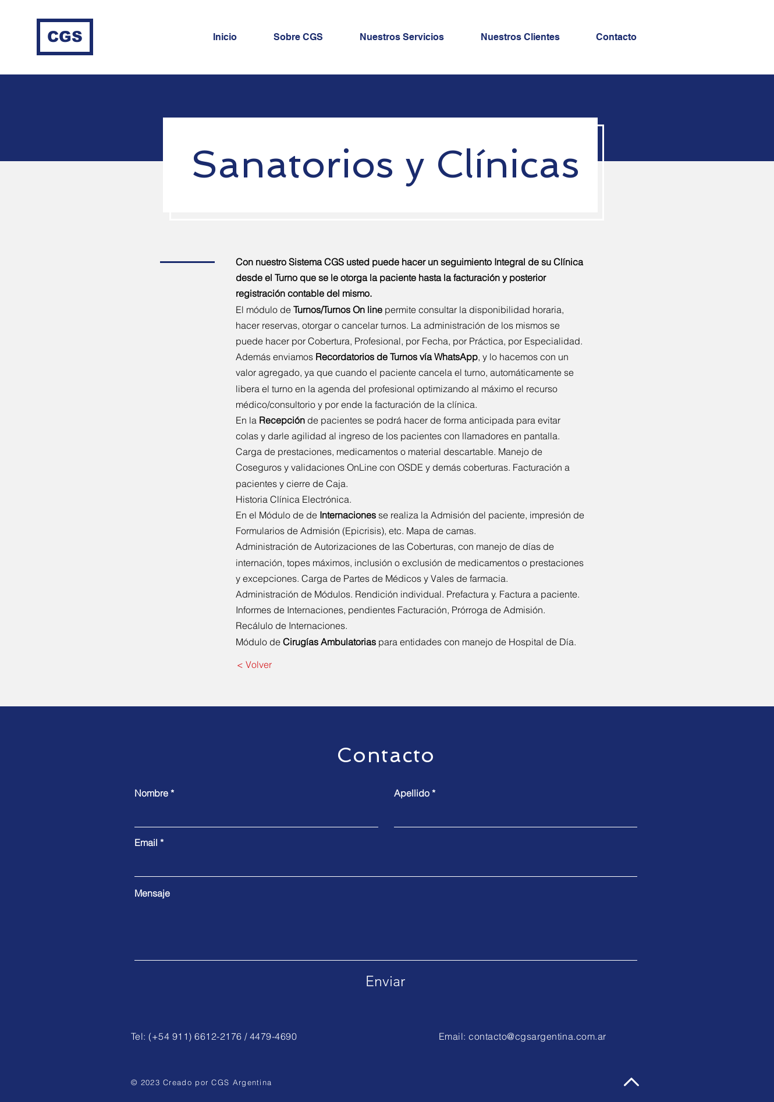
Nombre (151, 793)
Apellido (411, 793)
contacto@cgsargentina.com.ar (537, 1036)
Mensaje (152, 893)
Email (146, 842)
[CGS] (65, 37)
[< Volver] (254, 665)
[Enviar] (385, 981)
